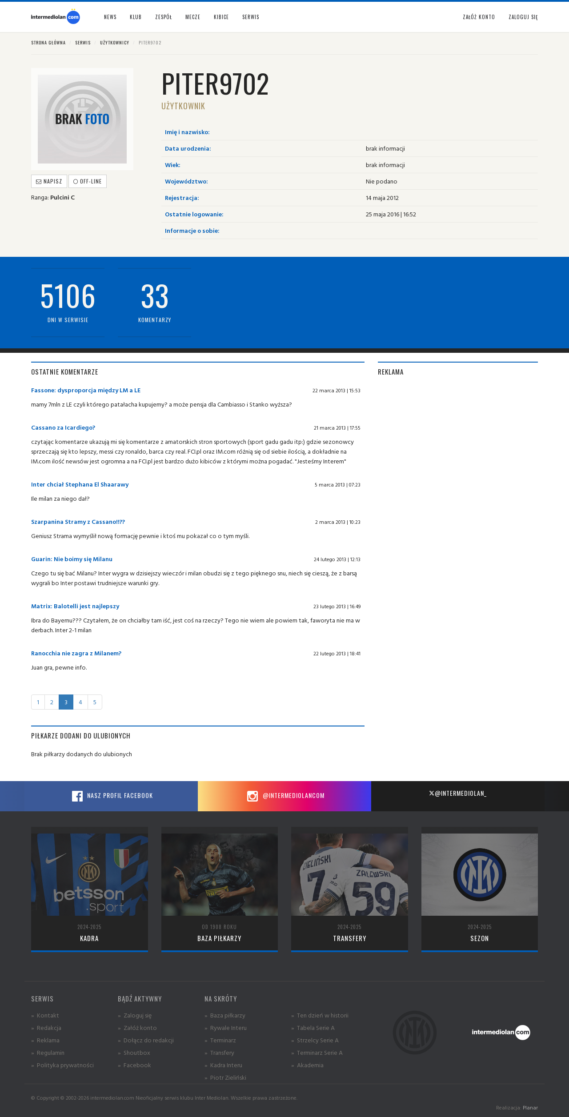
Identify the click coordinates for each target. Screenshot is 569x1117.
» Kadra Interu (223, 1064)
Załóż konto (479, 16)
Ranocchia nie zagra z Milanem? (76, 653)
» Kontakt (45, 1015)
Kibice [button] (221, 16)
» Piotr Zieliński (225, 1077)
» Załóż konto (137, 1027)
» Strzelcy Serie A (315, 1040)
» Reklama (45, 1040)
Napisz (49, 181)
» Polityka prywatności (62, 1064)
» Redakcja (46, 1027)
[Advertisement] (458, 447)
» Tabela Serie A (313, 1027)
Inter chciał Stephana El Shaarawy (79, 484)
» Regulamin (47, 1052)
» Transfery (219, 1052)
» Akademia (307, 1064)
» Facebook (134, 1064)
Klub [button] (136, 16)
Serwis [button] (250, 16)
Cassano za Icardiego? (63, 427)
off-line (87, 181)
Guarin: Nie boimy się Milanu (71, 558)
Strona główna (48, 42)
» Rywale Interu (225, 1027)
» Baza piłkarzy (224, 1015)
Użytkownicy (114, 42)
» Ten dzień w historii (320, 1015)
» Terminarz (220, 1040)
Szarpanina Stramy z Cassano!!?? (78, 521)
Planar (530, 1107)
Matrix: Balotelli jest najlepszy (75, 605)
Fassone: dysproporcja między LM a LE (85, 390)
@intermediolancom (285, 796)
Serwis (83, 42)
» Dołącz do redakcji (146, 1040)
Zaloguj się (523, 16)
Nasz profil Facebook (111, 796)
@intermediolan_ (457, 793)
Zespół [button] (163, 16)
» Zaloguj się (135, 1015)
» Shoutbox (134, 1052)
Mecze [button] (192, 16)
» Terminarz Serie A (317, 1052)
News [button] (110, 16)
